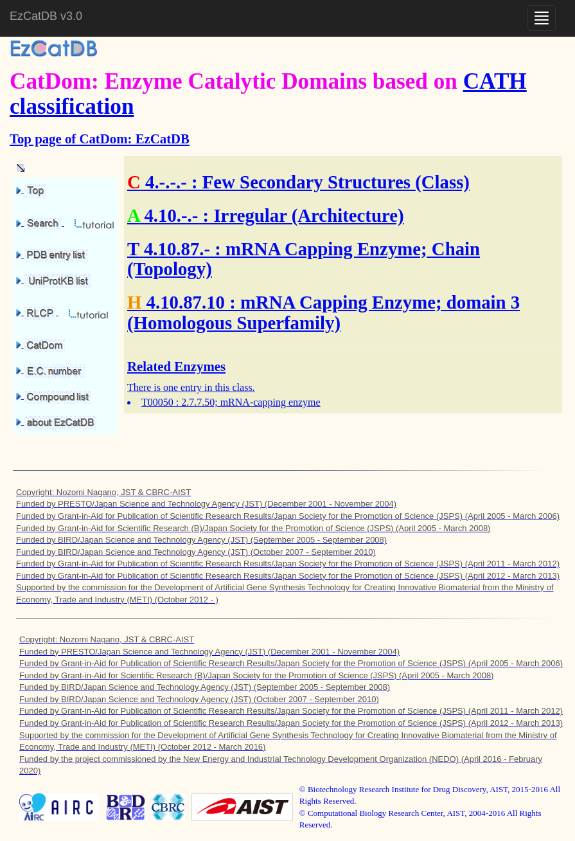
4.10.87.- (177, 249)
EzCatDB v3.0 (46, 16)
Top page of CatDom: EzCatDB (100, 138)
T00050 (157, 402)
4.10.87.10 (185, 302)
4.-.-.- (166, 182)
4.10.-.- (171, 215)
